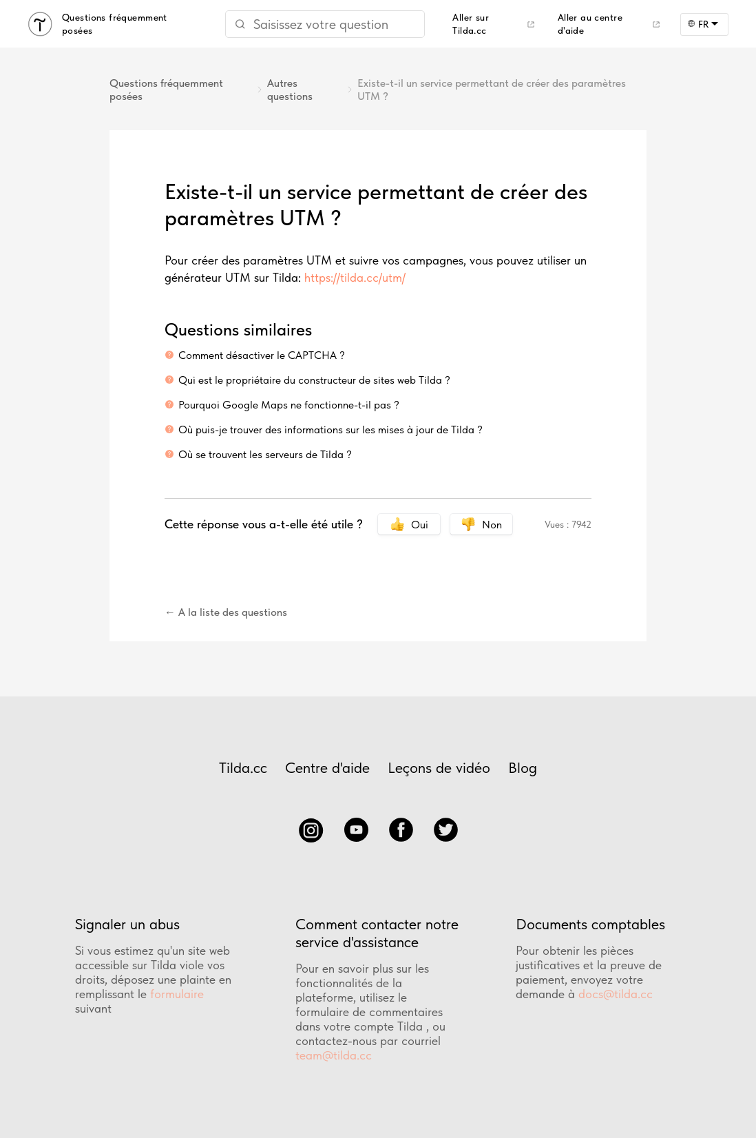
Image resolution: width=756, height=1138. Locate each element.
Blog (522, 767)
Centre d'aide (327, 767)
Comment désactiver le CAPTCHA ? (261, 355)
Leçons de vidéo (439, 767)
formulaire (177, 993)
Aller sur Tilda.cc (470, 24)
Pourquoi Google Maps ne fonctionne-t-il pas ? (288, 404)
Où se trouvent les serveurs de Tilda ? (265, 454)
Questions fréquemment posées (166, 89)
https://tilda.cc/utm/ (355, 277)
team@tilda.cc (333, 1055)
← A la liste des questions (226, 612)
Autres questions (290, 89)
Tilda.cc (243, 767)
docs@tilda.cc (615, 993)
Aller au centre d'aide (590, 24)
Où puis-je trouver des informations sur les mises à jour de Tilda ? (330, 429)
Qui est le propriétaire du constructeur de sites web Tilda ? (314, 379)
